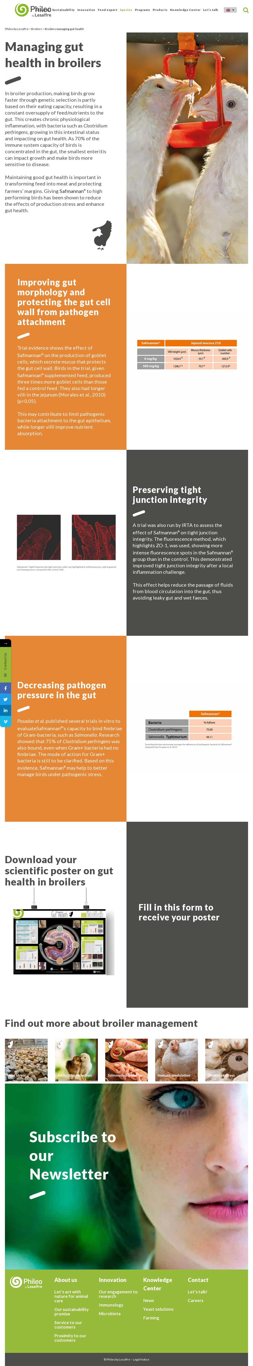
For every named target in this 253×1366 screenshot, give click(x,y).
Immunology (111, 1305)
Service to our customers (68, 1324)
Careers (195, 1300)
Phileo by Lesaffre (16, 29)
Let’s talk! (197, 1292)
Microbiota (110, 1313)
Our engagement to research (118, 1294)
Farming (151, 1318)
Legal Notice (141, 1359)
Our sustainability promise (71, 1311)
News (148, 1300)
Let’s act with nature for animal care (71, 1296)
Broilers (36, 29)
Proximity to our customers (70, 1338)
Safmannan (72, 191)
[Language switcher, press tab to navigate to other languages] (230, 10)
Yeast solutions (158, 1309)
